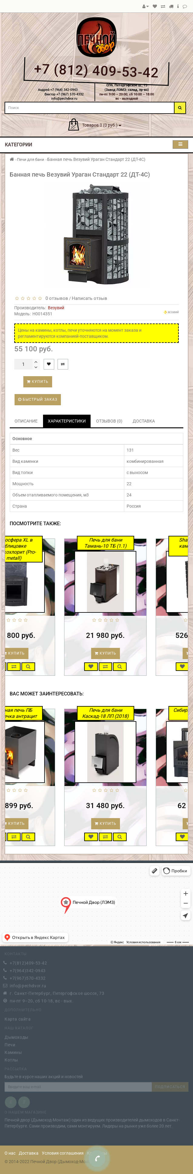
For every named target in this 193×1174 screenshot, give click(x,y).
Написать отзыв (89, 298)
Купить (37, 382)
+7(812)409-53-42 (28, 961)
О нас (10, 1153)
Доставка (28, 1153)
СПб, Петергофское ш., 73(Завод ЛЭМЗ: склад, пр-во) (127, 87)
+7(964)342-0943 (28, 969)
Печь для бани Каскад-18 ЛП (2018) (131, 713)
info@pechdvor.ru (28, 984)
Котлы (11, 1058)
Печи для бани (30, 159)
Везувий (56, 307)
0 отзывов (55, 298)
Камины (13, 1050)
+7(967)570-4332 (28, 976)
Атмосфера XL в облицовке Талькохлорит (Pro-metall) (40, 549)
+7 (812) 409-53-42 (96, 71)
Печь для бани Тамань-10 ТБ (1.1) (132, 543)
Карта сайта (18, 1017)
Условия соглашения (63, 1153)
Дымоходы (16, 1035)
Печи (10, 1043)
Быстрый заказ (37, 399)
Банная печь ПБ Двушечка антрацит (40, 713)
